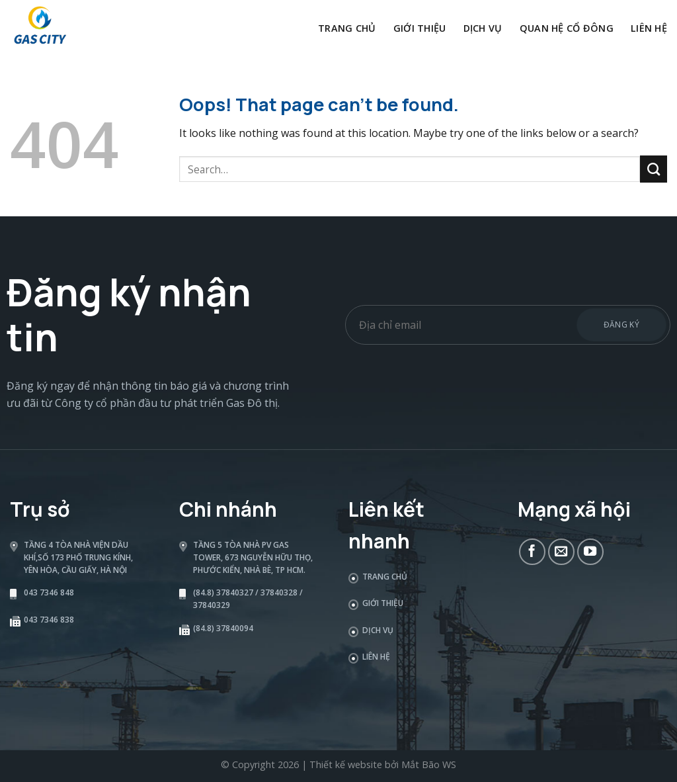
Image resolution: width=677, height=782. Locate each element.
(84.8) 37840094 (223, 628)
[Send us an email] (561, 552)
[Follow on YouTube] (590, 552)
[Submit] (653, 168)
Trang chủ (347, 28)
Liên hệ (649, 28)
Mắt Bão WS (428, 764)
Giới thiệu (419, 28)
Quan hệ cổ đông (567, 28)
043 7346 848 (49, 592)
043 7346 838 (49, 619)
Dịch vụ (482, 28)
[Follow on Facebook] (532, 552)
